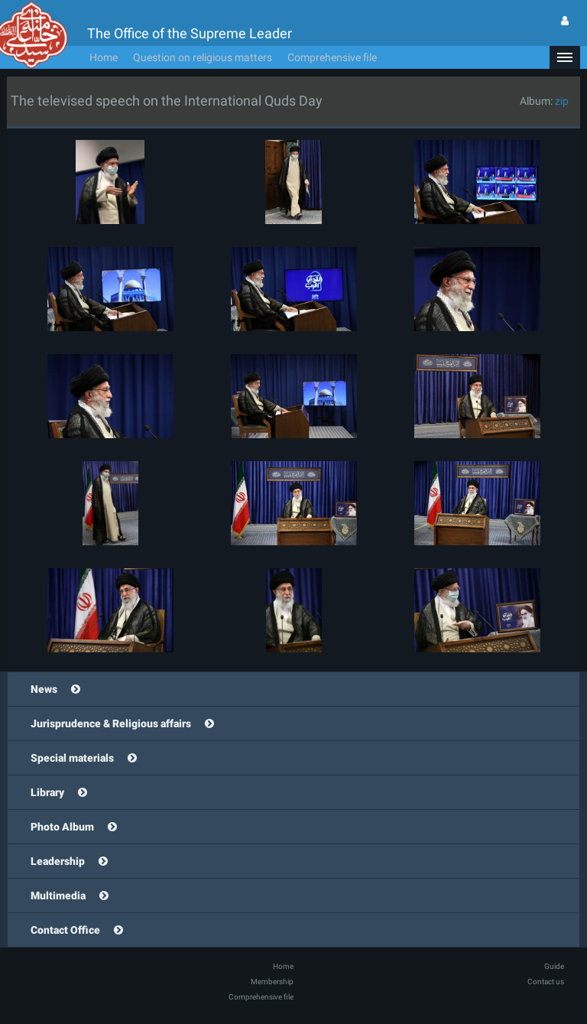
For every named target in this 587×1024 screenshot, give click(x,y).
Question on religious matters (202, 57)
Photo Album (62, 827)
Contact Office (65, 930)
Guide (554, 966)
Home (103, 57)
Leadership (58, 861)
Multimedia (58, 895)
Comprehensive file (332, 57)
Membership (272, 981)
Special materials (72, 758)
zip (562, 101)
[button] (565, 57)
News (44, 689)
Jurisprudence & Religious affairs (111, 723)
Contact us (545, 981)
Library (47, 792)
